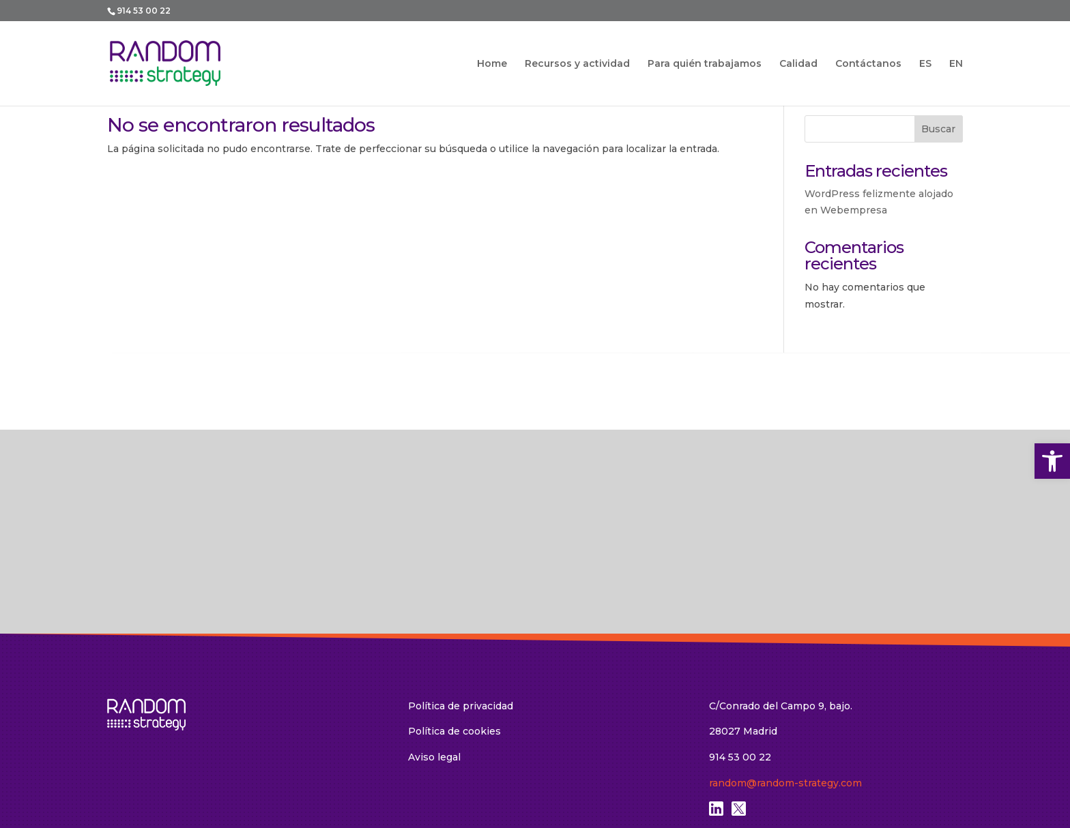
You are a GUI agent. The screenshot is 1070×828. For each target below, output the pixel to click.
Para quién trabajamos (705, 64)
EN (956, 64)
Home (492, 64)
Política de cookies (454, 603)
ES (925, 64)
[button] (1052, 461)
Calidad (798, 64)
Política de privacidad (460, 578)
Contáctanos (868, 64)
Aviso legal (434, 629)
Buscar (938, 129)
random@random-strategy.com (785, 655)
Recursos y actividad (577, 64)
